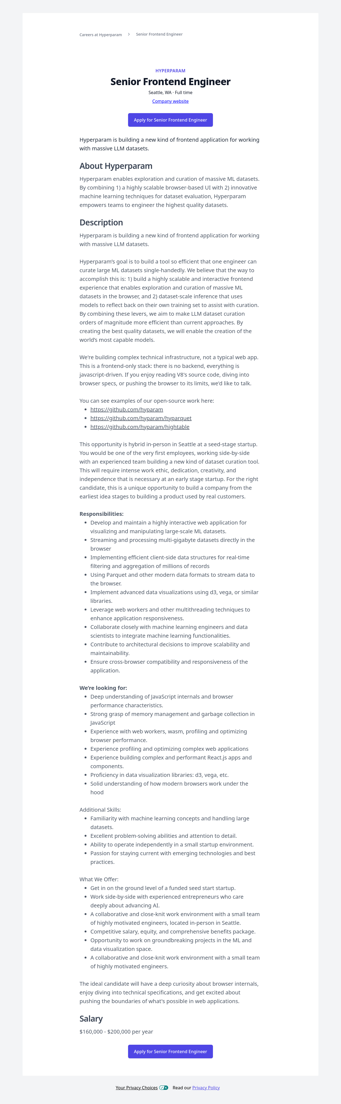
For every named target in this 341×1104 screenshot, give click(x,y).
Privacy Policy (206, 1088)
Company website (170, 101)
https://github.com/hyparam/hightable (139, 426)
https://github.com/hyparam (126, 409)
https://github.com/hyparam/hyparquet (140, 418)
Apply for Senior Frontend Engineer (170, 120)
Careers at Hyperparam (100, 34)
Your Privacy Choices (142, 1088)
